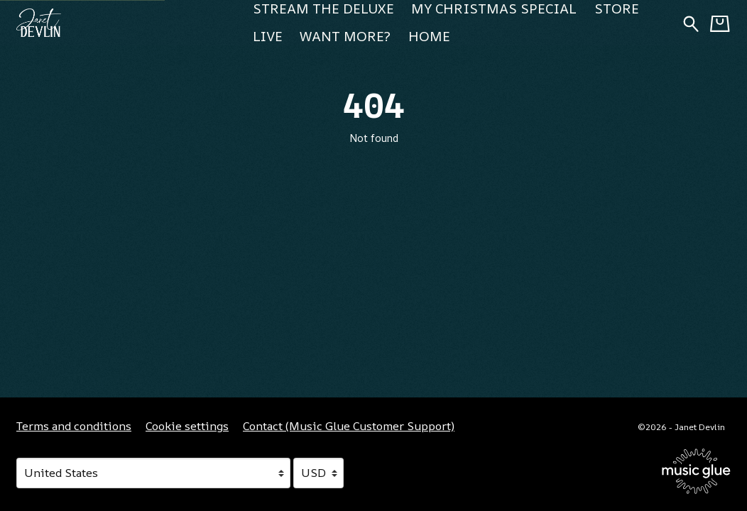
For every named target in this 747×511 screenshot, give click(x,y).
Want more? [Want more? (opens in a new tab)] (345, 36)
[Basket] (720, 23)
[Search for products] (691, 22)
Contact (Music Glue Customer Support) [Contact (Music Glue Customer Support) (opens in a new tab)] (348, 426)
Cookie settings (187, 426)
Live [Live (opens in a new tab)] (268, 36)
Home (429, 36)
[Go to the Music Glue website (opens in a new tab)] (696, 471)
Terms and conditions (73, 426)
